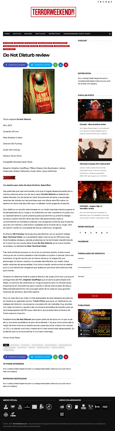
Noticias (17, 33)
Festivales (40, 33)
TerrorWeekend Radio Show (77, 33)
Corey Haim (19, 43)
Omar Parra (24, 46)
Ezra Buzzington (45, 43)
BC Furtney (8, 43)
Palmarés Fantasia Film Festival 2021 (95, 164)
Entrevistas (54, 33)
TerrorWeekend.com (20, 423)
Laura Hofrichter (10, 46)
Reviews (28, 33)
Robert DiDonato (46, 46)
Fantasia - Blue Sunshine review (93, 124)
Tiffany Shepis (9, 49)
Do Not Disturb (30, 43)
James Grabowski (60, 43)
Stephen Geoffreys (62, 46)
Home (7, 33)
